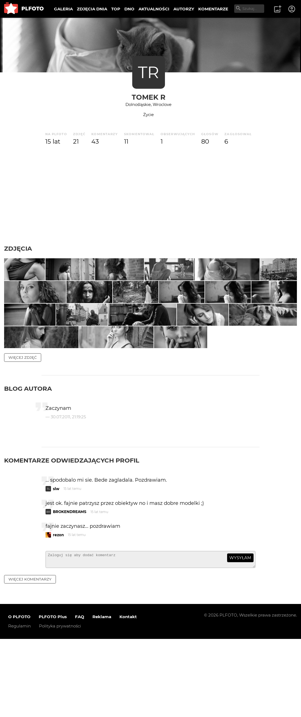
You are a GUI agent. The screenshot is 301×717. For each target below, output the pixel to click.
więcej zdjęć (22, 433)
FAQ (79, 694)
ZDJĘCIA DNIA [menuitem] (92, 8)
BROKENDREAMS (69, 587)
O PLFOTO (19, 694)
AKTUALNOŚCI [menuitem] (154, 8)
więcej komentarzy (30, 657)
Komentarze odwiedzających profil (71, 536)
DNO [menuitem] (129, 8)
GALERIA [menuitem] (63, 8)
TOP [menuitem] (115, 8)
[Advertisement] (150, 195)
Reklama (101, 694)
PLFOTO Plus (53, 694)
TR (148, 72)
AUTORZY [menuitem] (183, 8)
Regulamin (19, 704)
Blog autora (28, 464)
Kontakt (128, 694)
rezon (58, 610)
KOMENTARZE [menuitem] (213, 8)
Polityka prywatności (60, 704)
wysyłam (240, 633)
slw (56, 564)
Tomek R (148, 97)
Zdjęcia (18, 248)
